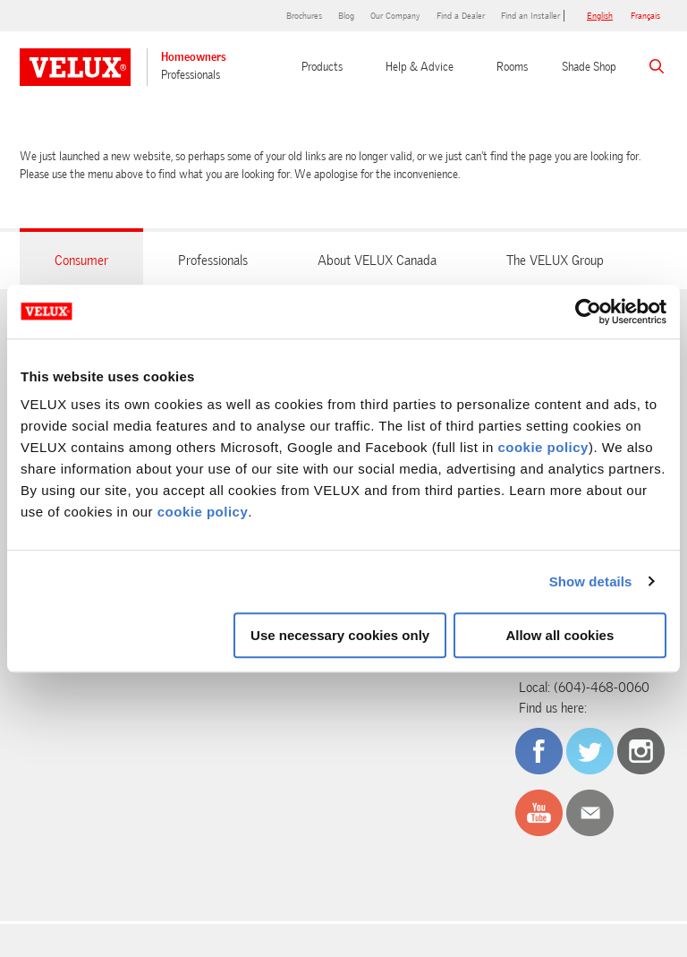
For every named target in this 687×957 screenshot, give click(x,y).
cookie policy (543, 447)
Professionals (190, 74)
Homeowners (193, 57)
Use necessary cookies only (339, 635)
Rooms (512, 66)
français (645, 15)
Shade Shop (589, 66)
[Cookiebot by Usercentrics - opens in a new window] (588, 311)
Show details (590, 581)
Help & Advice (420, 66)
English (600, 15)
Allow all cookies (559, 635)
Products (322, 66)
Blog (346, 15)
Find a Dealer (461, 15)
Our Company (395, 15)
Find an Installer (530, 15)
